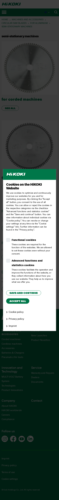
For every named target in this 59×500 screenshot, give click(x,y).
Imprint (13, 326)
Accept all (17, 301)
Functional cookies (24, 240)
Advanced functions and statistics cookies (27, 263)
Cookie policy (16, 312)
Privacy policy (16, 319)
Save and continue (23, 293)
